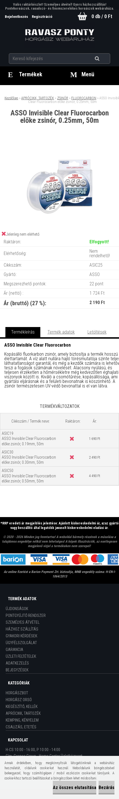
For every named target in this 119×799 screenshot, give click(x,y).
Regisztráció (42, 16)
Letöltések (97, 332)
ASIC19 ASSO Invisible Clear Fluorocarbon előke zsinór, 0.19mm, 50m (29, 438)
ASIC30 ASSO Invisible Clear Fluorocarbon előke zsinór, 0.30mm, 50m (29, 457)
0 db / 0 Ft (101, 16)
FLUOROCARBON (83, 98)
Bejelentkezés (17, 16)
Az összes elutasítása (74, 787)
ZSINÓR (62, 98)
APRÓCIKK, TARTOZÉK (37, 98)
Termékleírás (23, 332)
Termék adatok (61, 332)
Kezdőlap (11, 98)
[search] (104, 58)
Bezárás (106, 787)
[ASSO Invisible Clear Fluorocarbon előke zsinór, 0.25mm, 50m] (59, 147)
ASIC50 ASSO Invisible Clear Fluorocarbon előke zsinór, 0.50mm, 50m (29, 475)
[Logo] (59, 35)
